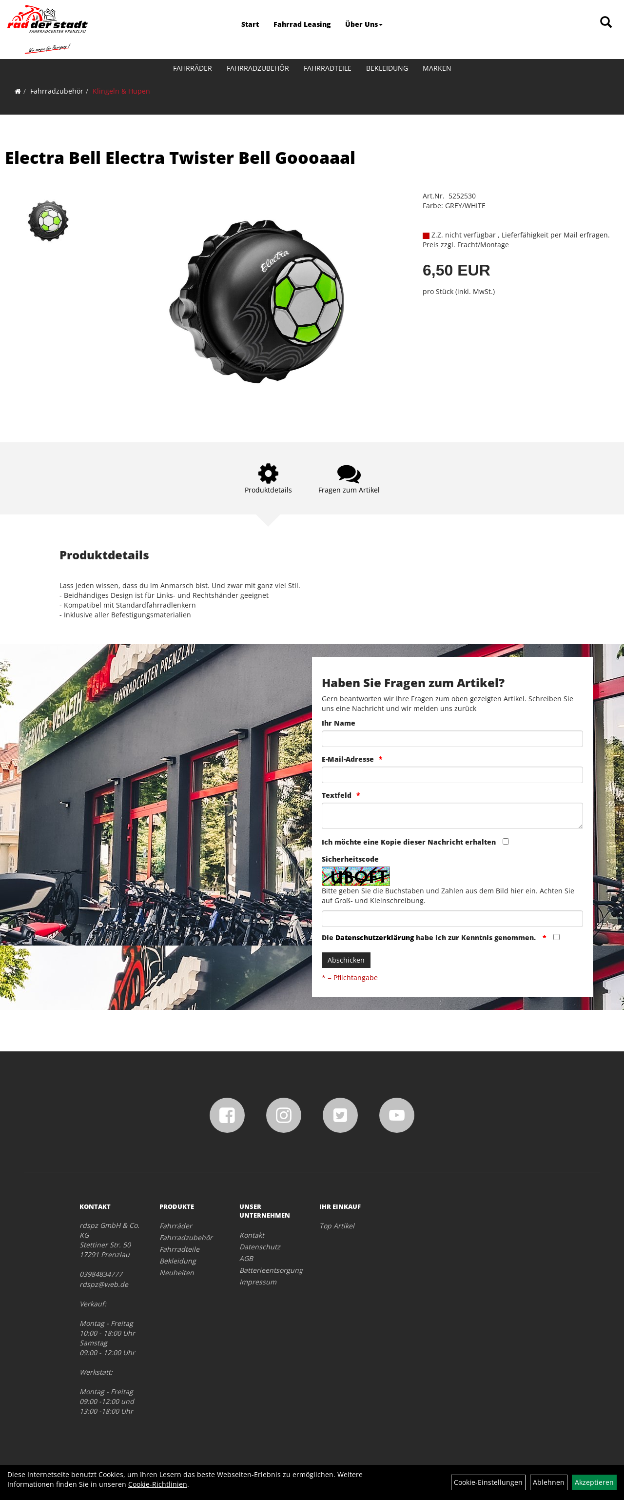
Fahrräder (192, 68)
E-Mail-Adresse (348, 759)
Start (250, 24)
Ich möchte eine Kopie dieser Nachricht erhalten (409, 842)
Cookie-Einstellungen (488, 1482)
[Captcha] (452, 918)
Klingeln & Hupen (121, 91)
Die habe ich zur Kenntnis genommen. (430, 937)
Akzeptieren (594, 1482)
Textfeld (336, 795)
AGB (246, 1258)
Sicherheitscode (350, 859)
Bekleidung (387, 68)
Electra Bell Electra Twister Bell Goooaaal (180, 157)
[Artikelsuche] (606, 23)
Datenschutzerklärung (374, 937)
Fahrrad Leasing (302, 24)
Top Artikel (336, 1225)
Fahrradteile (327, 68)
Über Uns (364, 24)
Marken (437, 68)
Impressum (257, 1281)
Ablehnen (549, 1482)
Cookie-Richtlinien (157, 1484)
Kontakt (251, 1235)
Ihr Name (338, 723)
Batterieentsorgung (268, 1270)
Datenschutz (259, 1246)
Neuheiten (176, 1272)
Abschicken (346, 960)
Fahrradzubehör (258, 68)
